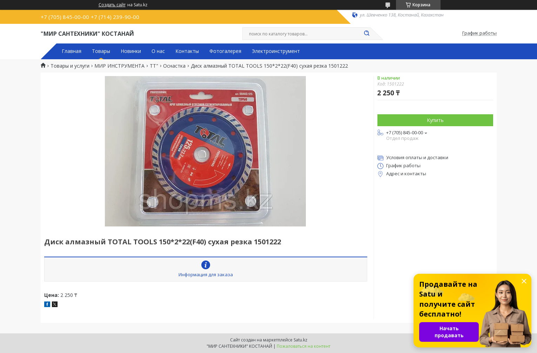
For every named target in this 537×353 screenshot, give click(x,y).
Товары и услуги (70, 66)
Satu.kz (300, 340)
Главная (71, 51)
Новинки (131, 51)
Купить (435, 120)
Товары (101, 51)
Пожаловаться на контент (303, 346)
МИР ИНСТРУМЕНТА (119, 66)
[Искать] (367, 33)
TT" (154, 66)
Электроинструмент (276, 51)
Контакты (187, 51)
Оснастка (174, 66)
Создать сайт (112, 4)
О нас (158, 51)
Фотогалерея (225, 51)
